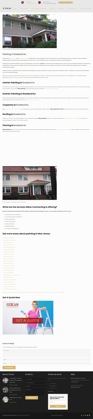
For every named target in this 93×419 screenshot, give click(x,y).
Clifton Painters (9, 242)
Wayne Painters (9, 277)
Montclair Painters (9, 256)
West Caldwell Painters (10, 279)
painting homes (12, 58)
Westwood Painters (10, 286)
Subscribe (58, 406)
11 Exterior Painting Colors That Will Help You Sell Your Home (15, 390)
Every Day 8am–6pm (49, 3)
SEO (29, 415)
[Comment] (46, 353)
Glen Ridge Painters (10, 249)
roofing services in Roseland (72, 118)
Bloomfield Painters (10, 238)
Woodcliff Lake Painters (11, 289)
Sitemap (60, 415)
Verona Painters (9, 272)
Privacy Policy (54, 415)
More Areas (50, 391)
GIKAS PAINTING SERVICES (23, 415)
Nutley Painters (8, 258)
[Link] (7, 8)
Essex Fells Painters (9, 244)
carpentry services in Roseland (13, 109)
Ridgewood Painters (10, 265)
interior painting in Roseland (51, 88)
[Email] (46, 363)
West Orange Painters (10, 284)
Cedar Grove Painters (10, 240)
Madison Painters (9, 254)
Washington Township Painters (12, 275)
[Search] (89, 8)
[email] (58, 402)
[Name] (46, 359)
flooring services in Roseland (63, 129)
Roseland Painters (9, 268)
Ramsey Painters (9, 263)
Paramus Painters (9, 261)
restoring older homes (23, 58)
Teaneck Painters (9, 270)
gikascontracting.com (75, 387)
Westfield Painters (9, 282)
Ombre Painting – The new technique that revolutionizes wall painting (15, 380)
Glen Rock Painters (9, 252)
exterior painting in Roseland (32, 99)
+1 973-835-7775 (31, 3)
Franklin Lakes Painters (10, 247)
